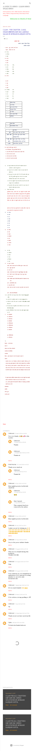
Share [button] (4, 424)
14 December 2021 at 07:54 (22, 613)
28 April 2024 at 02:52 (18, 622)
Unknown (11, 433)
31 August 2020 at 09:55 (21, 571)
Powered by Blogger (17, 745)
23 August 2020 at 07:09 (22, 561)
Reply (10, 460)
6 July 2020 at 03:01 (20, 516)
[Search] (30, 3)
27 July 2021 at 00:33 (20, 492)
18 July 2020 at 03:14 (20, 525)
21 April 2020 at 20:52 (21, 433)
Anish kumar (12, 464)
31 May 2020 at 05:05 (20, 442)
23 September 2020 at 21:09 (22, 452)
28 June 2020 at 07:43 (21, 471)
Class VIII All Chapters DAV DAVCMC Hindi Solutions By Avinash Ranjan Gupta (16, 699)
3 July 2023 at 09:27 (20, 502)
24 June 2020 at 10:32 (23, 464)
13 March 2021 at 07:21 (21, 594)
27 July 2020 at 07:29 (21, 539)
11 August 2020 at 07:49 (21, 549)
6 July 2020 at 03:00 (20, 483)
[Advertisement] (17, 670)
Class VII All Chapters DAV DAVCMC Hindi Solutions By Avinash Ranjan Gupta (15, 724)
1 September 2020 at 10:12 (22, 585)
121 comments (13, 705)
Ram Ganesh (18, 501)
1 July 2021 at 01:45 (20, 604)
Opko (10, 622)
